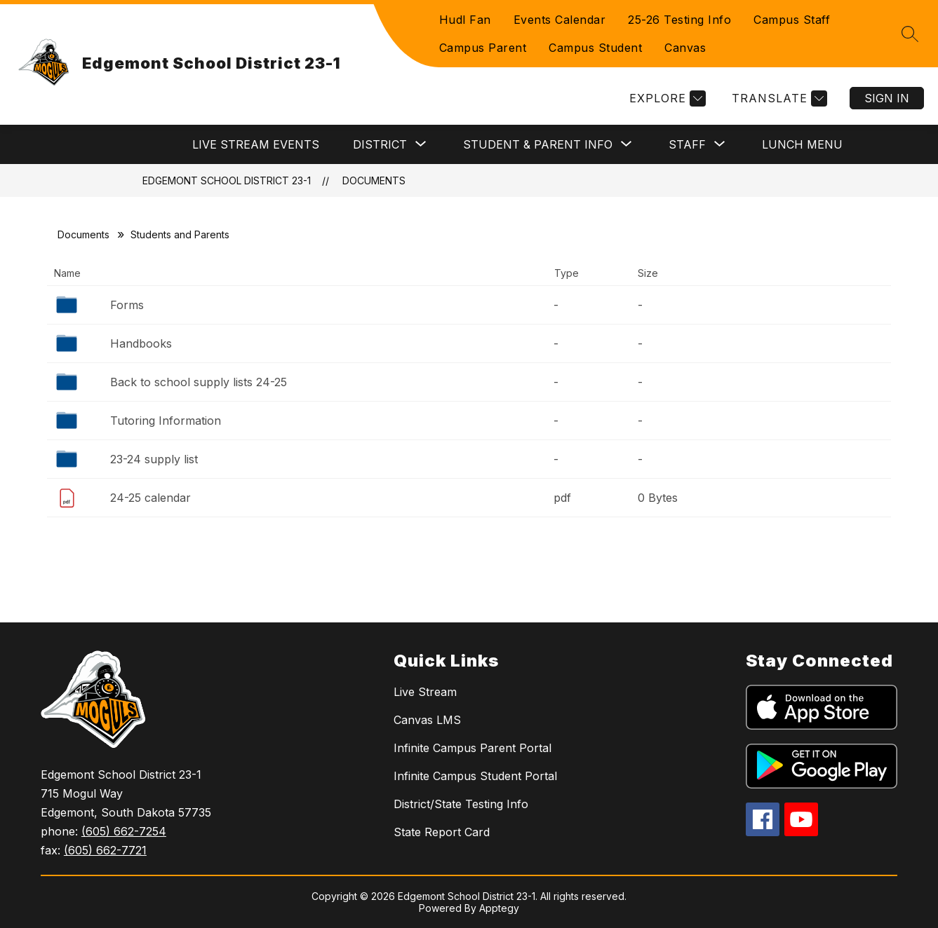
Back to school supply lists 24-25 (198, 382)
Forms (127, 305)
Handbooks (141, 343)
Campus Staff (791, 20)
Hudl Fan (465, 20)
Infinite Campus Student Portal (475, 776)
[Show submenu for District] (380, 144)
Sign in (886, 98)
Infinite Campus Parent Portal (472, 748)
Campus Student (595, 48)
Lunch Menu (802, 144)
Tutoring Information (165, 421)
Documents (374, 180)
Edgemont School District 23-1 (226, 180)
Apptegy (499, 908)
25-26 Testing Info (679, 20)
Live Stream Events (255, 144)
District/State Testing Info (461, 804)
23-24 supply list (154, 459)
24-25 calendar (150, 498)
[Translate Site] (777, 98)
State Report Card (442, 832)
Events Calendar (560, 20)
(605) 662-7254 (123, 831)
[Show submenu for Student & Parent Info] (537, 144)
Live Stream (425, 692)
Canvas (685, 48)
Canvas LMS (427, 720)
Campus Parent (483, 48)
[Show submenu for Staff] (687, 144)
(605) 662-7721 (105, 850)
